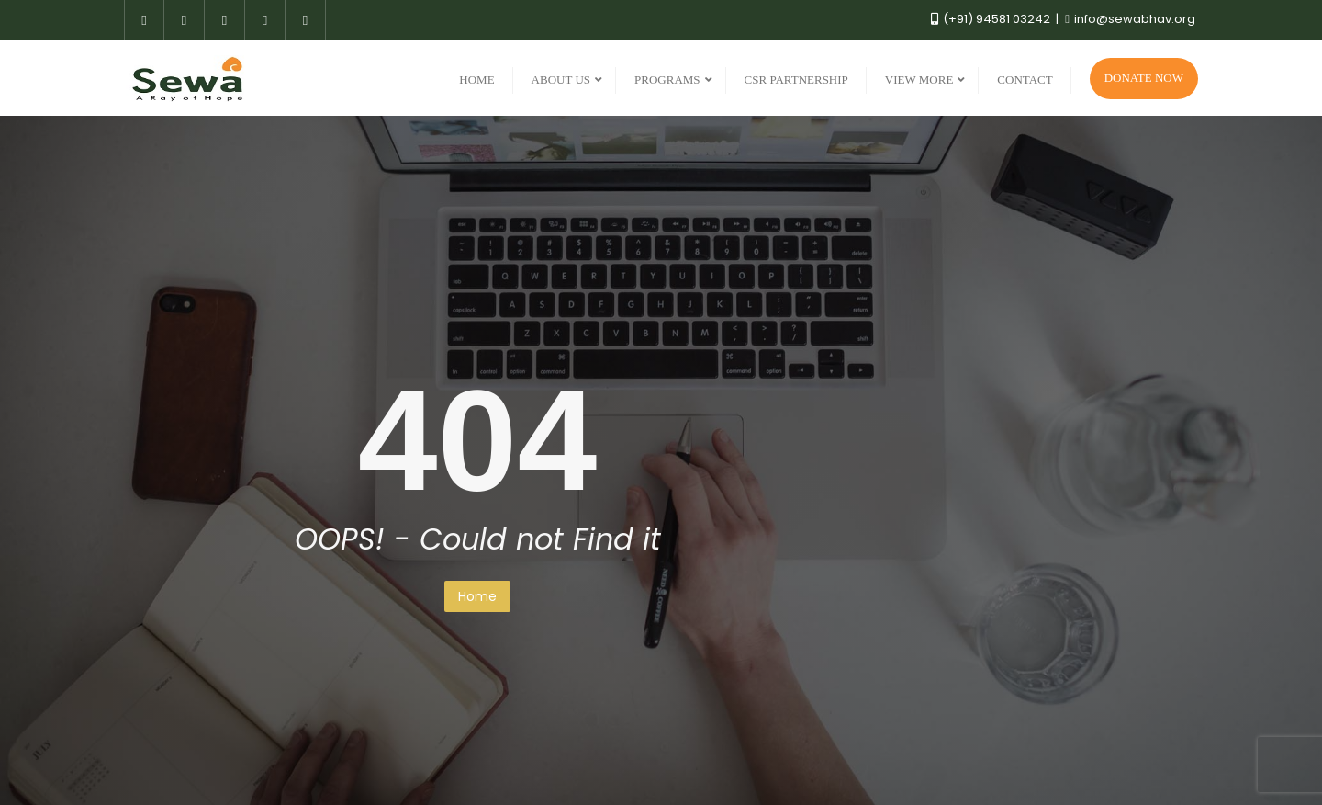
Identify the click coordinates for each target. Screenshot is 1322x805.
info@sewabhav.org (1130, 19)
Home (477, 596)
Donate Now (1143, 78)
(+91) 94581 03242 (992, 19)
